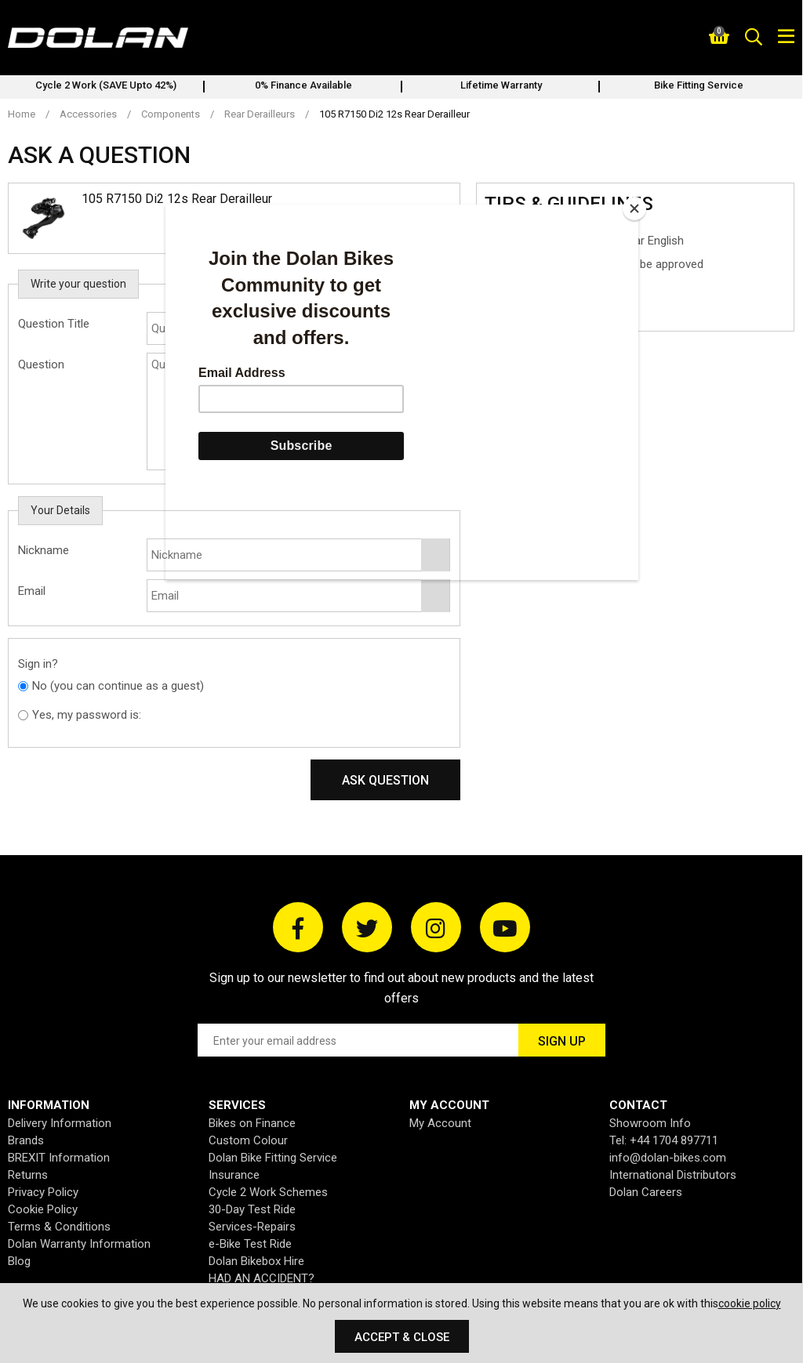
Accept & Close (401, 1337)
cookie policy (749, 1303)
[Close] (634, 208)
